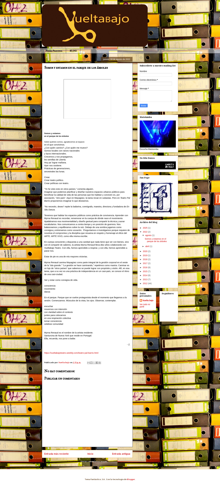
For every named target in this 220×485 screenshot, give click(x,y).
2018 (145, 259)
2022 (145, 232)
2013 (145, 279)
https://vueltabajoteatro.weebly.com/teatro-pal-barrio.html (71, 353)
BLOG (73, 50)
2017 (145, 263)
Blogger (131, 479)
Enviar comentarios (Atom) (94, 461)
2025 (145, 228)
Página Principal (54, 50)
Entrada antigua (121, 453)
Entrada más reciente (56, 453)
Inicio (90, 453)
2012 (145, 283)
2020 (145, 251)
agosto (148, 235)
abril (147, 246)
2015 (145, 271)
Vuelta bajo (148, 300)
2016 (145, 267)
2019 (145, 255)
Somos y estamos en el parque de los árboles (156, 240)
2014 (145, 275)
